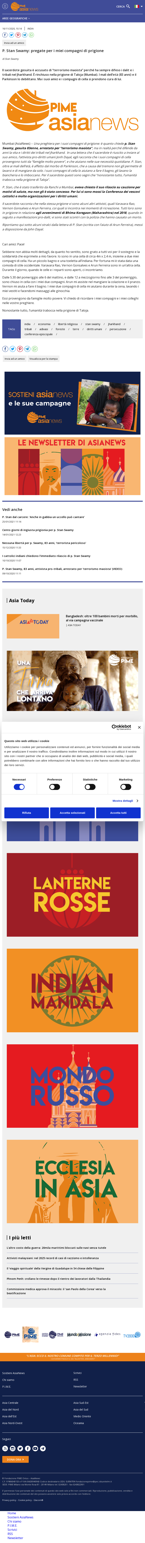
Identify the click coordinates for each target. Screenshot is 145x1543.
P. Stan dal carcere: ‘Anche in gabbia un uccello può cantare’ (43, 517)
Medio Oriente (82, 1416)
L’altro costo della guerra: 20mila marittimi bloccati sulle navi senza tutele (56, 1248)
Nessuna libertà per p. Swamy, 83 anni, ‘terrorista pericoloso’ (44, 543)
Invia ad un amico (14, 43)
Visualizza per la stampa (43, 358)
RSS (75, 1379)
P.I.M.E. (6, 1386)
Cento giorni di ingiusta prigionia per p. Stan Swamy (38, 530)
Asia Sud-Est (81, 1403)
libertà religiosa (68, 324)
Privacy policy (9, 1500)
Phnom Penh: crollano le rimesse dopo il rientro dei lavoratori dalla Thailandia (58, 1279)
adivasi (43, 329)
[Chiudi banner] (139, 727)
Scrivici (77, 1373)
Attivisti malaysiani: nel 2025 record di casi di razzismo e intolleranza (53, 1258)
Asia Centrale (10, 1403)
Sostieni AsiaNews (13, 1373)
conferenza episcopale (39, 334)
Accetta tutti (118, 812)
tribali (28, 329)
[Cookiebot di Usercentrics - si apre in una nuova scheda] (114, 727)
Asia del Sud (80, 1409)
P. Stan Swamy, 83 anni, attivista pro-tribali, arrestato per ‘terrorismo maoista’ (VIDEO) (62, 569)
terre (76, 329)
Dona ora (15, 1459)
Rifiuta (26, 812)
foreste (60, 329)
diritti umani (94, 329)
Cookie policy (25, 1500)
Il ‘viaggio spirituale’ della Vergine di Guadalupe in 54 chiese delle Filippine (55, 1268)
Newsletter (80, 1386)
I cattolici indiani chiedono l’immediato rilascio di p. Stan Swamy (46, 556)
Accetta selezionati (72, 812)
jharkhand (114, 324)
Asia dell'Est (9, 1416)
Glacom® (38, 1500)
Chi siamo (8, 1380)
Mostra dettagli (123, 800)
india (27, 324)
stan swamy (92, 324)
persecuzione (118, 329)
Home (12, 1513)
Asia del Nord (10, 1409)
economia (44, 324)
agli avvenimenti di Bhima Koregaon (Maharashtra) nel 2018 (81, 213)
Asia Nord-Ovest (12, 1423)
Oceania (78, 1423)
